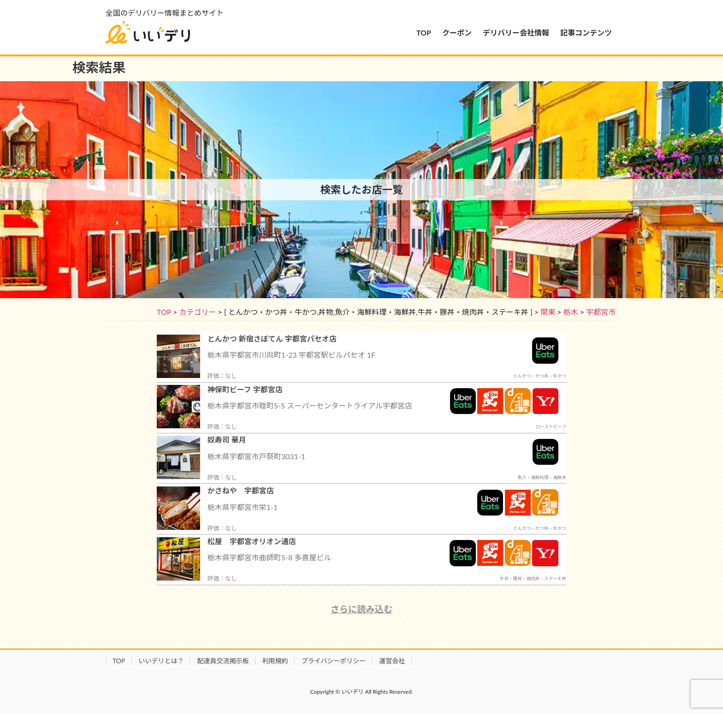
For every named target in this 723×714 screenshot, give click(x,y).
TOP (164, 311)
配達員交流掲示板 (223, 661)
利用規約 (275, 661)
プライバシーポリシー (333, 661)
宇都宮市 (601, 311)
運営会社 (392, 661)
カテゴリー (197, 311)
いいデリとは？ (161, 661)
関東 (547, 311)
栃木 (570, 311)
